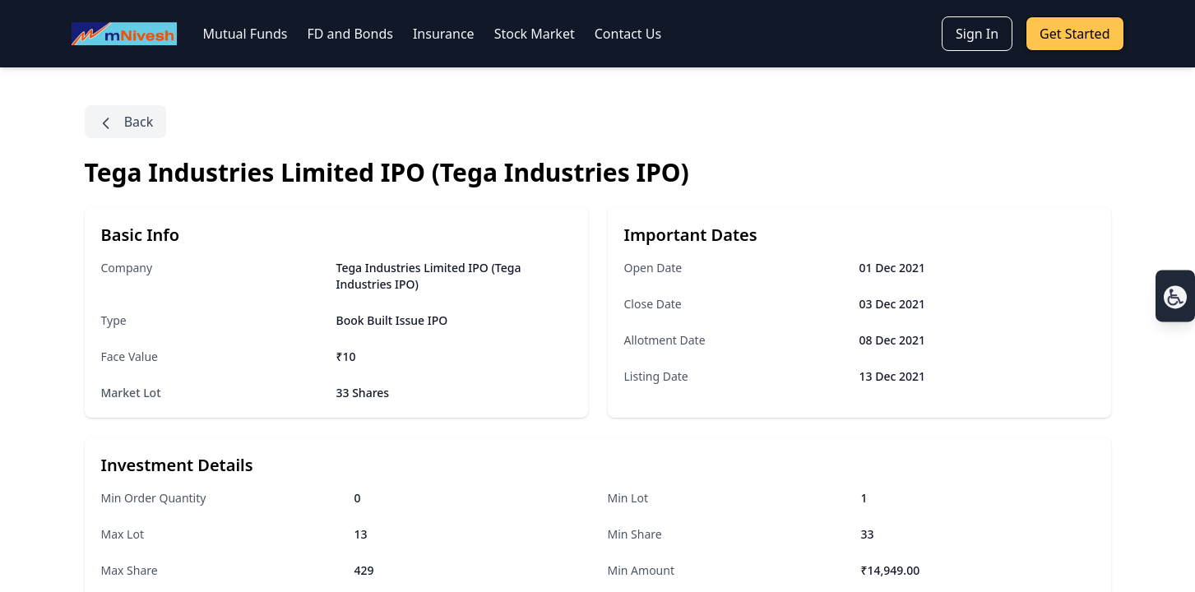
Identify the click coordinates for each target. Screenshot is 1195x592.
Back (126, 122)
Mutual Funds (245, 34)
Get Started (1074, 34)
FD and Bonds (349, 34)
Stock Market (534, 34)
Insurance (444, 34)
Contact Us (628, 34)
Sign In (977, 34)
